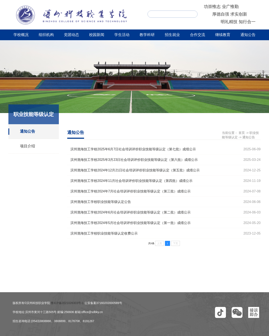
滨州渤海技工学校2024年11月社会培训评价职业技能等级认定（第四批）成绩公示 (131, 181)
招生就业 (172, 35)
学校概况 (21, 35)
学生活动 (121, 35)
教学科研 (147, 35)
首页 (242, 133)
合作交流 (197, 35)
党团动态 (71, 35)
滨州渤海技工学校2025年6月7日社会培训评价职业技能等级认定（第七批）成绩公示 (133, 149)
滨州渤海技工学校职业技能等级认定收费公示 (104, 233)
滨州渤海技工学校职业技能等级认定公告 (100, 202)
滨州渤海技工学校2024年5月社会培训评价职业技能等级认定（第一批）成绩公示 (130, 223)
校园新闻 (96, 35)
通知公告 (248, 35)
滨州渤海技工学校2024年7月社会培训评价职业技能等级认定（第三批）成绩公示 (130, 191)
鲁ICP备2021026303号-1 (67, 303)
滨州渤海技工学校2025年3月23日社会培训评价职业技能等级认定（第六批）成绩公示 (134, 159)
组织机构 (46, 35)
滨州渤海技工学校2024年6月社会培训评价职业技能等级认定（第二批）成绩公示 (130, 212)
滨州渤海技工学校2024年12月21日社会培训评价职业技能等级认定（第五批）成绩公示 (135, 170)
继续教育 (222, 35)
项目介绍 (27, 146)
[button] (220, 312)
